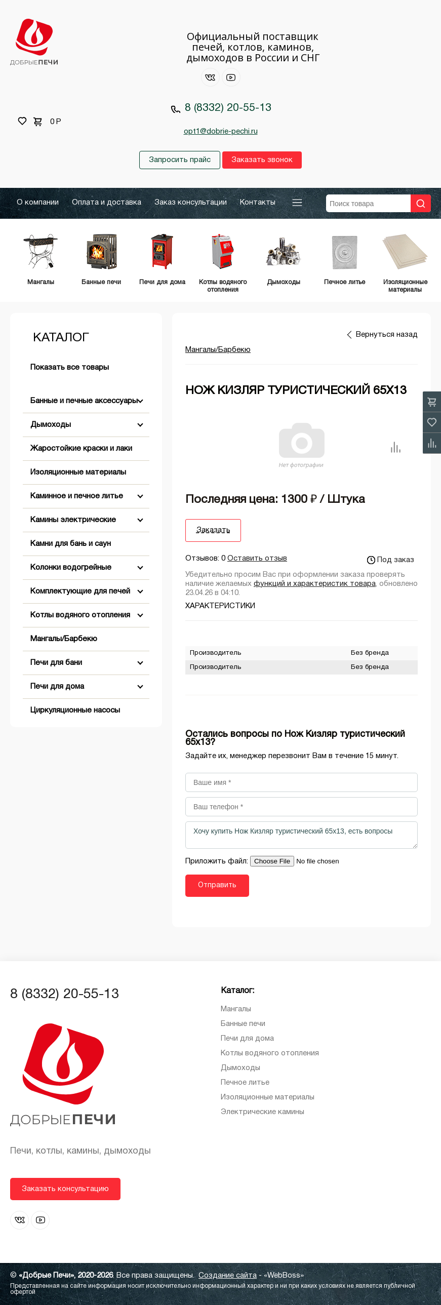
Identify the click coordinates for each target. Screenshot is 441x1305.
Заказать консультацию (65, 1189)
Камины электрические (73, 520)
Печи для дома (57, 686)
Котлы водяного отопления (80, 615)
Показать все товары (69, 367)
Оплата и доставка (106, 202)
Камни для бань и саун (70, 543)
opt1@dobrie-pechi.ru (221, 131)
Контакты (257, 202)
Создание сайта (227, 1275)
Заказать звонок (262, 160)
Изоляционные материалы (78, 472)
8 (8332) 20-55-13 (228, 108)
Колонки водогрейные (70, 567)
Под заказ (390, 560)
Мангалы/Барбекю (63, 639)
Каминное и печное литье (76, 496)
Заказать (213, 530)
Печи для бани (56, 662)
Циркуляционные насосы (75, 710)
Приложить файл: (217, 861)
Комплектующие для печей (80, 591)
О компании (38, 202)
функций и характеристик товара (315, 583)
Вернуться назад (387, 334)
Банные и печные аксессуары (84, 401)
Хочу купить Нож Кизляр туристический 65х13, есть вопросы (301, 835)
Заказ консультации (190, 202)
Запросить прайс (180, 160)
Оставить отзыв (257, 558)
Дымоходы (50, 424)
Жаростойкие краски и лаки (81, 448)
